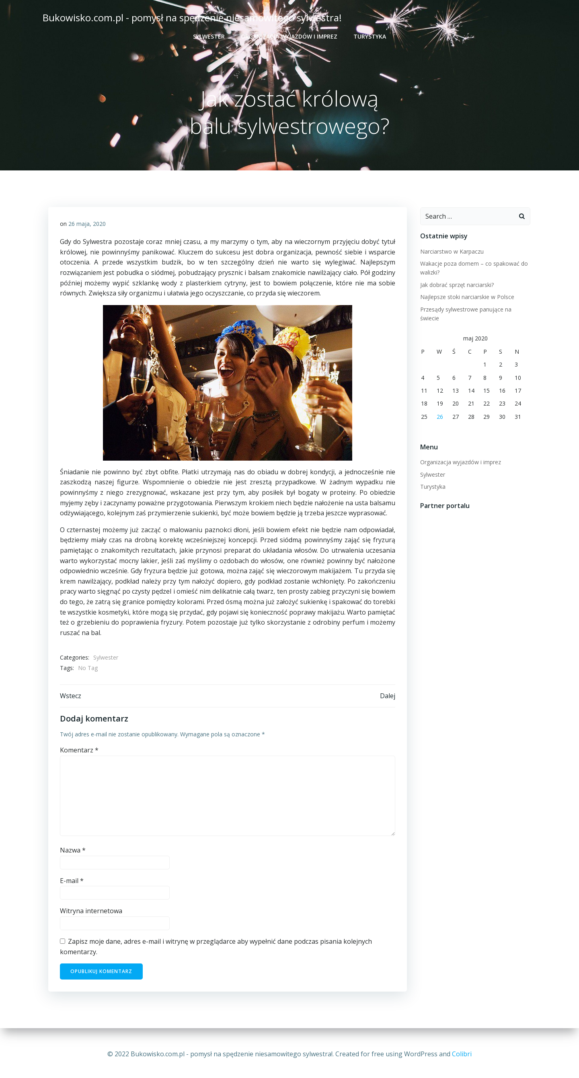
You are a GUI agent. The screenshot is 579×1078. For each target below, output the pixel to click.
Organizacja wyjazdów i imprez (289, 36)
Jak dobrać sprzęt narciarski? (456, 285)
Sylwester (209, 36)
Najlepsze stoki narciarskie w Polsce (466, 297)
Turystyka (369, 36)
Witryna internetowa (91, 913)
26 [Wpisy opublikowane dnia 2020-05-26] (439, 408)
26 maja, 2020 (87, 225)
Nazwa (73, 852)
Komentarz (79, 752)
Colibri (462, 1053)
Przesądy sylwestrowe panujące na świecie (475, 310)
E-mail (72, 883)
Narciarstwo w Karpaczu (451, 252)
